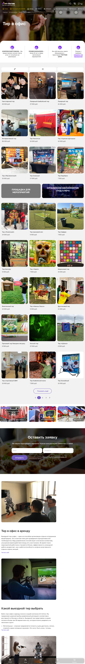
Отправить (19, 458)
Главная (5, 12)
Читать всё (5, 552)
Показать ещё (42, 391)
